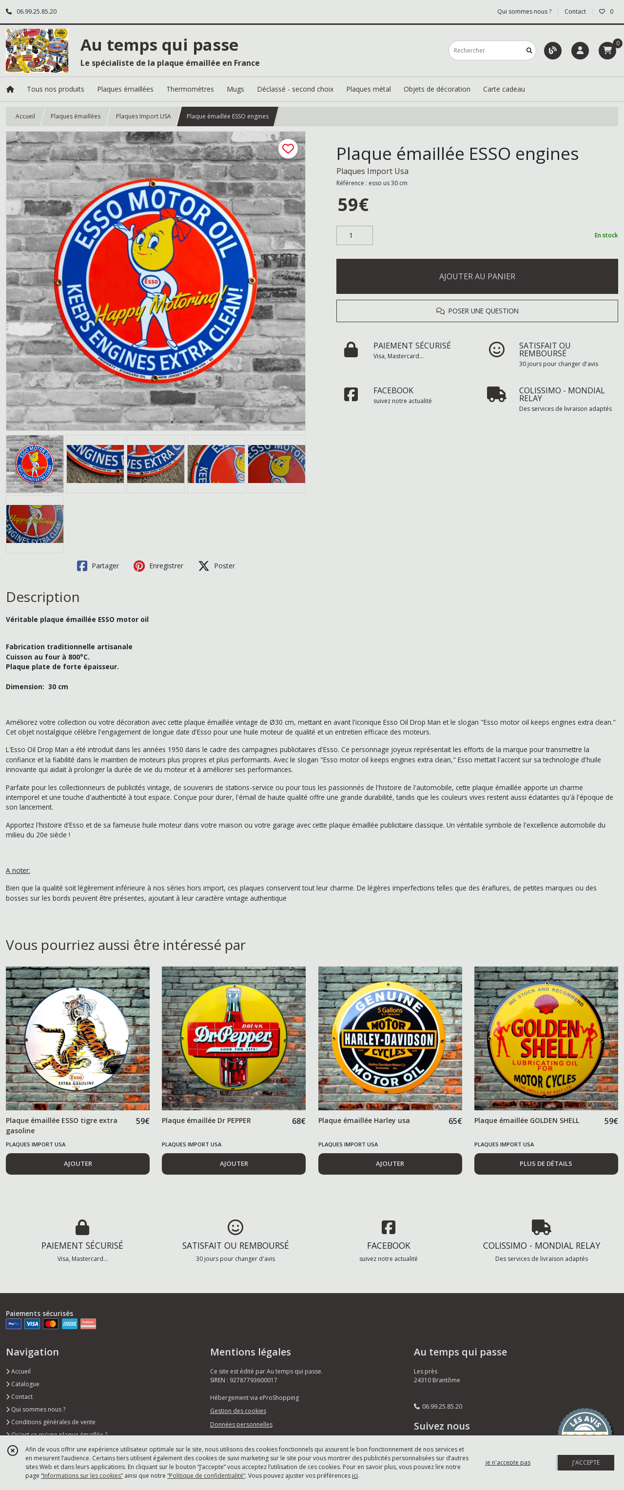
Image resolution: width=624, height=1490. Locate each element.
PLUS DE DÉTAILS (546, 1163)
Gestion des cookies (238, 1411)
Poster (216, 566)
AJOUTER (78, 1163)
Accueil (25, 116)
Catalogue (22, 1384)
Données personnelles (241, 1424)
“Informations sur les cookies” (82, 1475)
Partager (98, 566)
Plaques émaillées (75, 116)
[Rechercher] (529, 50)
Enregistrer (158, 566)
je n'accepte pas (508, 1462)
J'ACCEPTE (586, 1462)
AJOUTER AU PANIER (477, 276)
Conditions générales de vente (51, 1422)
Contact (575, 11)
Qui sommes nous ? (35, 1409)
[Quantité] (354, 235)
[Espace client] (580, 50)
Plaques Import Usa (372, 171)
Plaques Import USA (143, 116)
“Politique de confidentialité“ (206, 1475)
